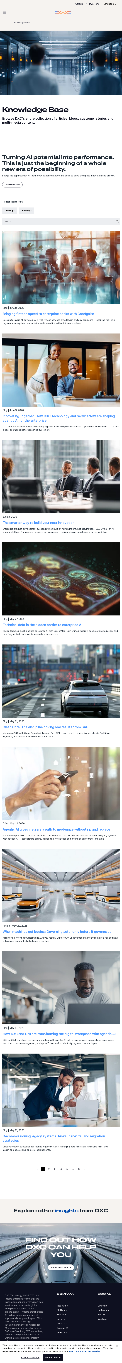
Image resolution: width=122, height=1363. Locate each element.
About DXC (62, 1323)
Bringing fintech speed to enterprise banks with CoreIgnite (48, 314)
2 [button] (49, 1169)
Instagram (103, 1310)
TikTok (101, 1314)
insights (67, 1210)
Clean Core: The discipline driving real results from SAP (45, 727)
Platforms (62, 1310)
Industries (62, 1305)
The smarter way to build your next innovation (38, 523)
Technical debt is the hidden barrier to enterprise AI (42, 625)
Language (109, 3)
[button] (61, 12)
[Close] (117, 1345)
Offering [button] (9, 211)
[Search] (58, 221)
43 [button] (79, 1169)
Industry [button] (26, 211)
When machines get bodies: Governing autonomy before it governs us (57, 932)
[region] (61, 1352)
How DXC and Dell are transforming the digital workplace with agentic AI (59, 1034)
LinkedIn (102, 1305)
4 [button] (61, 1169)
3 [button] (55, 1169)
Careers (79, 3)
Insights (61, 1319)
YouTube (102, 1319)
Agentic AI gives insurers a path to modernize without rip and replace (56, 829)
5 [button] (67, 1169)
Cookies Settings (30, 1357)
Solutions (62, 1314)
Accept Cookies (53, 1357)
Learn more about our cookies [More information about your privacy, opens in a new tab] (84, 1351)
